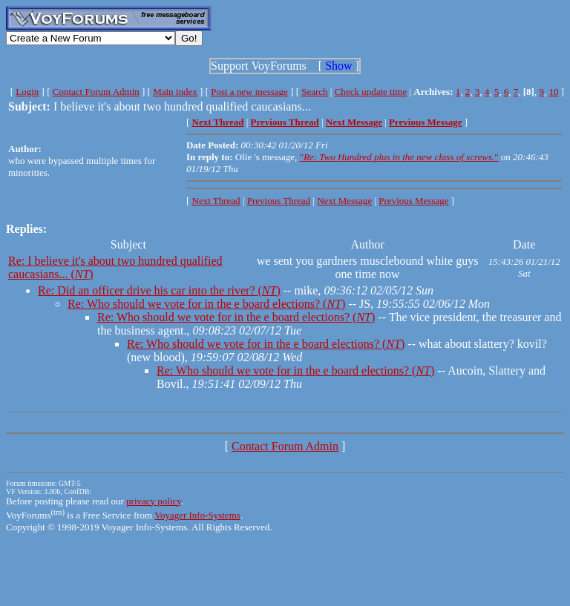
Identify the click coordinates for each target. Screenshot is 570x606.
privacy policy (153, 501)
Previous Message (413, 200)
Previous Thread (278, 200)
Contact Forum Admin (96, 91)
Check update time (371, 91)
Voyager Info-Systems (197, 515)
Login (27, 91)
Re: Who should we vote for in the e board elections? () (206, 303)
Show (338, 65)
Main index (175, 91)
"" (399, 156)
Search (314, 91)
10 (553, 91)
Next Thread (216, 200)
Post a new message (249, 91)
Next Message (344, 200)
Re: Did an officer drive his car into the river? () (159, 290)
